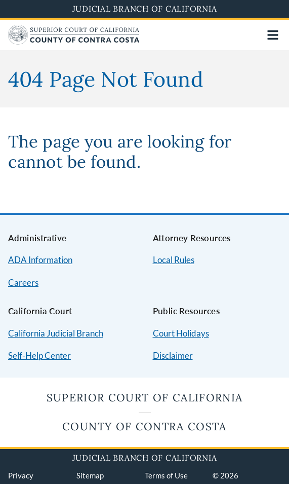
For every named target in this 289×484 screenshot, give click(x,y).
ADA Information (40, 259)
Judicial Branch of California (144, 9)
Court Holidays (181, 333)
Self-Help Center (39, 355)
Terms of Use (166, 475)
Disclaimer (173, 355)
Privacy (20, 475)
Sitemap (90, 475)
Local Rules (173, 259)
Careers (23, 282)
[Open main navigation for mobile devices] (273, 35)
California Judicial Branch (55, 333)
